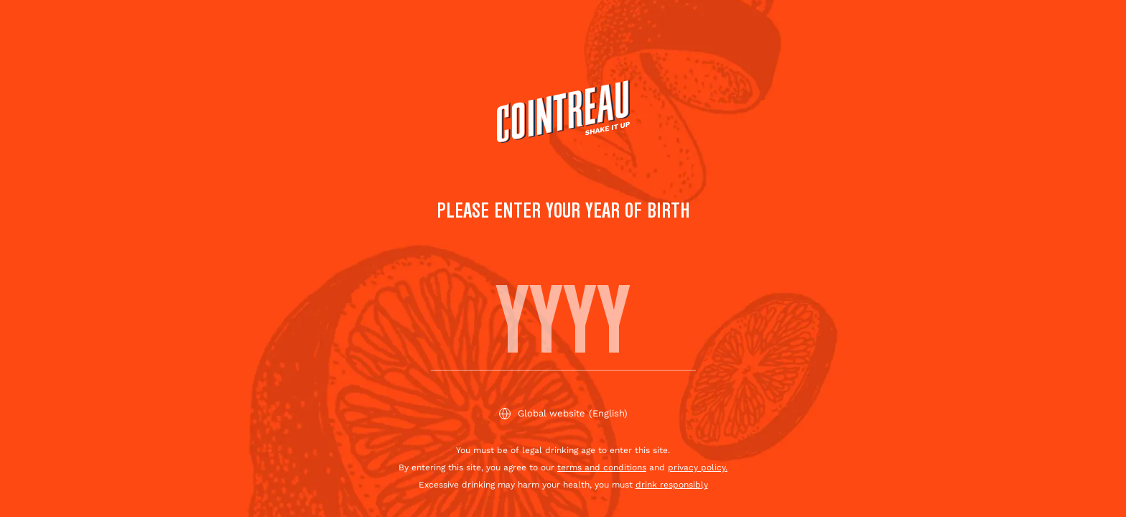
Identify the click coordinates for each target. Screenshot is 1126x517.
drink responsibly (672, 485)
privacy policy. (697, 467)
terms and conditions (601, 467)
